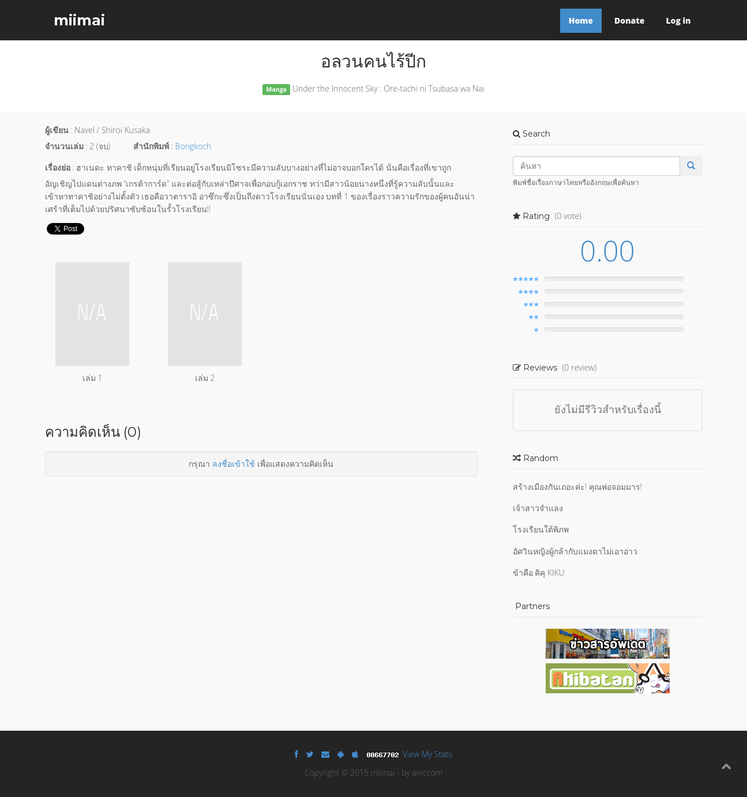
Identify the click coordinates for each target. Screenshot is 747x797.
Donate (629, 20)
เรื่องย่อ (57, 167)
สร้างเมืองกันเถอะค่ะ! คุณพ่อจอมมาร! (577, 486)
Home (581, 20)
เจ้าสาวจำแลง (538, 508)
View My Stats (427, 754)
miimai (79, 20)
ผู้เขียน (57, 129)
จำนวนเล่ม (64, 146)
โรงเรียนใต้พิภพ (541, 529)
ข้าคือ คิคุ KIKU (539, 572)
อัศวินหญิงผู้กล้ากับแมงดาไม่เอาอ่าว (575, 551)
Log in (678, 20)
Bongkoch (193, 146)
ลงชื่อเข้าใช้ (233, 463)
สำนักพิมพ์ (151, 146)
